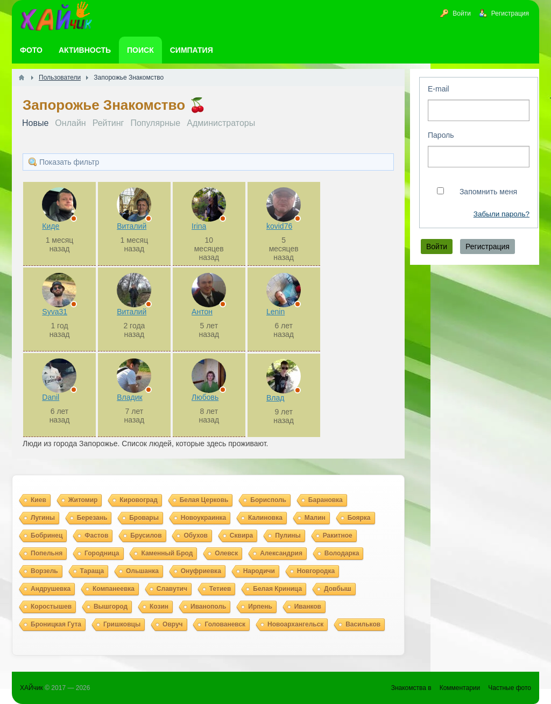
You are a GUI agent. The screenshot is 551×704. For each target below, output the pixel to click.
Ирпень (260, 606)
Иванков (307, 606)
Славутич (172, 589)
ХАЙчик (31, 688)
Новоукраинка (203, 518)
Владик (129, 397)
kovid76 (279, 226)
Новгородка (316, 571)
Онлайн (70, 123)
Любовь (205, 397)
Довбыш (337, 589)
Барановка (325, 500)
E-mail (438, 89)
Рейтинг (108, 123)
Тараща (92, 571)
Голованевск (224, 624)
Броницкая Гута (56, 624)
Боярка (359, 518)
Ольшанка (142, 571)
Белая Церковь (204, 500)
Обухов (195, 535)
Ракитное (337, 535)
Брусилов (145, 535)
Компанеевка (114, 589)
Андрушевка (50, 589)
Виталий (131, 226)
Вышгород (111, 606)
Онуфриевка (201, 571)
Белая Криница (277, 589)
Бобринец (46, 535)
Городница (101, 553)
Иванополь (208, 606)
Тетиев (220, 589)
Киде (50, 226)
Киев (38, 500)
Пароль (441, 135)
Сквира (241, 535)
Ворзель (44, 571)
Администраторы (221, 123)
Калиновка (265, 518)
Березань (92, 518)
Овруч (173, 624)
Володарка (341, 553)
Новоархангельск (295, 624)
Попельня (46, 553)
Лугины (43, 518)
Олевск (226, 553)
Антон (202, 311)
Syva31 (54, 311)
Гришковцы (121, 624)
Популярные (155, 123)
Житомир (83, 500)
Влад (275, 397)
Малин (315, 518)
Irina (199, 226)
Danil (50, 397)
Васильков (362, 624)
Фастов (96, 535)
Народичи (259, 571)
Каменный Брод (167, 553)
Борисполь (268, 500)
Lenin (275, 311)
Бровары (144, 518)
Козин (159, 606)
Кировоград (138, 500)
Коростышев (51, 606)
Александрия (281, 553)
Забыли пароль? (501, 214)
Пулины (288, 535)
